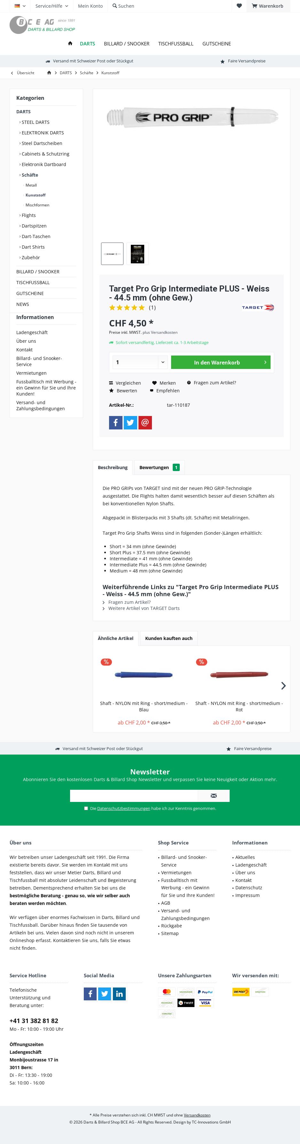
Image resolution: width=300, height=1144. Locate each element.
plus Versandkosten (160, 332)
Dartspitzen (33, 226)
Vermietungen (31, 384)
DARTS (23, 111)
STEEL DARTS (35, 122)
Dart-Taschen (35, 236)
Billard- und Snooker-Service (39, 373)
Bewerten (123, 391)
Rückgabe (171, 926)
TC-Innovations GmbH (211, 1122)
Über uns (26, 352)
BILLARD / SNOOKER (37, 271)
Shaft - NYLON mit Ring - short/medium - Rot (239, 706)
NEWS (22, 304)
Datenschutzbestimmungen (123, 808)
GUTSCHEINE (30, 293)
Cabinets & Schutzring (44, 154)
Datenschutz (248, 887)
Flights (28, 215)
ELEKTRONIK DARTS (42, 133)
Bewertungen (159, 467)
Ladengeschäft (32, 344)
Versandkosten (197, 1115)
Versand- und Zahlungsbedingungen (40, 417)
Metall (31, 185)
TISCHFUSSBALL (33, 282)
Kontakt (24, 361)
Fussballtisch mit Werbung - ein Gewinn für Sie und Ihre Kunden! (46, 399)
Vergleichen (125, 383)
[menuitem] (268, 6)
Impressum (247, 895)
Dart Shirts (32, 247)
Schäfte (29, 175)
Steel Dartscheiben (41, 143)
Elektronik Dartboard (43, 164)
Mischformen (37, 205)
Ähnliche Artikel (115, 638)
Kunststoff (35, 195)
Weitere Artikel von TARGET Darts (141, 608)
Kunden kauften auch (169, 638)
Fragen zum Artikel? (211, 383)
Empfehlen (165, 391)
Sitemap (170, 933)
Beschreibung (113, 467)
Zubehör (30, 257)
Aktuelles (245, 857)
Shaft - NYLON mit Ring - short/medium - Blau (144, 706)
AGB (165, 903)
